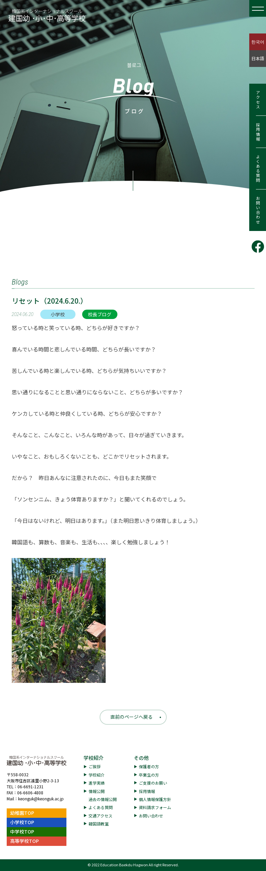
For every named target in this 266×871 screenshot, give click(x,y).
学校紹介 (94, 757)
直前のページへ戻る (131, 716)
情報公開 (97, 791)
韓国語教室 (99, 823)
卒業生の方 (149, 775)
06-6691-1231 (30, 786)
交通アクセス (100, 815)
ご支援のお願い (153, 783)
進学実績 (97, 783)
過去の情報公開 (103, 799)
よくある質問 (258, 169)
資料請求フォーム (155, 807)
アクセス (258, 99)
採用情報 (258, 132)
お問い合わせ (258, 210)
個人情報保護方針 (155, 799)
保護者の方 (149, 766)
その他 (141, 757)
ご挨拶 (95, 766)
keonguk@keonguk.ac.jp (41, 798)
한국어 (257, 41)
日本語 (257, 58)
